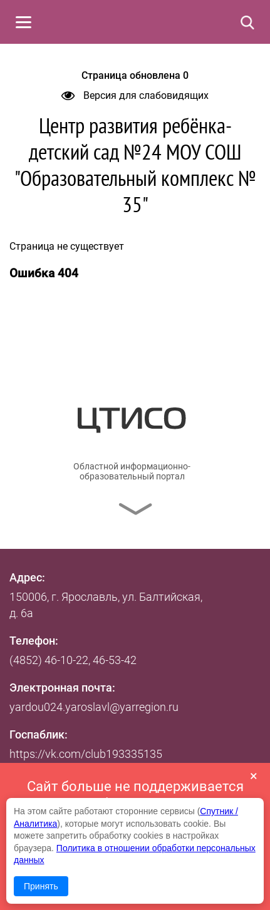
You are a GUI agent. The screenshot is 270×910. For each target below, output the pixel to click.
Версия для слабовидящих (135, 95)
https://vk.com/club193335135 (85, 753)
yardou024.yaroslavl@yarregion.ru (94, 706)
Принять (41, 886)
